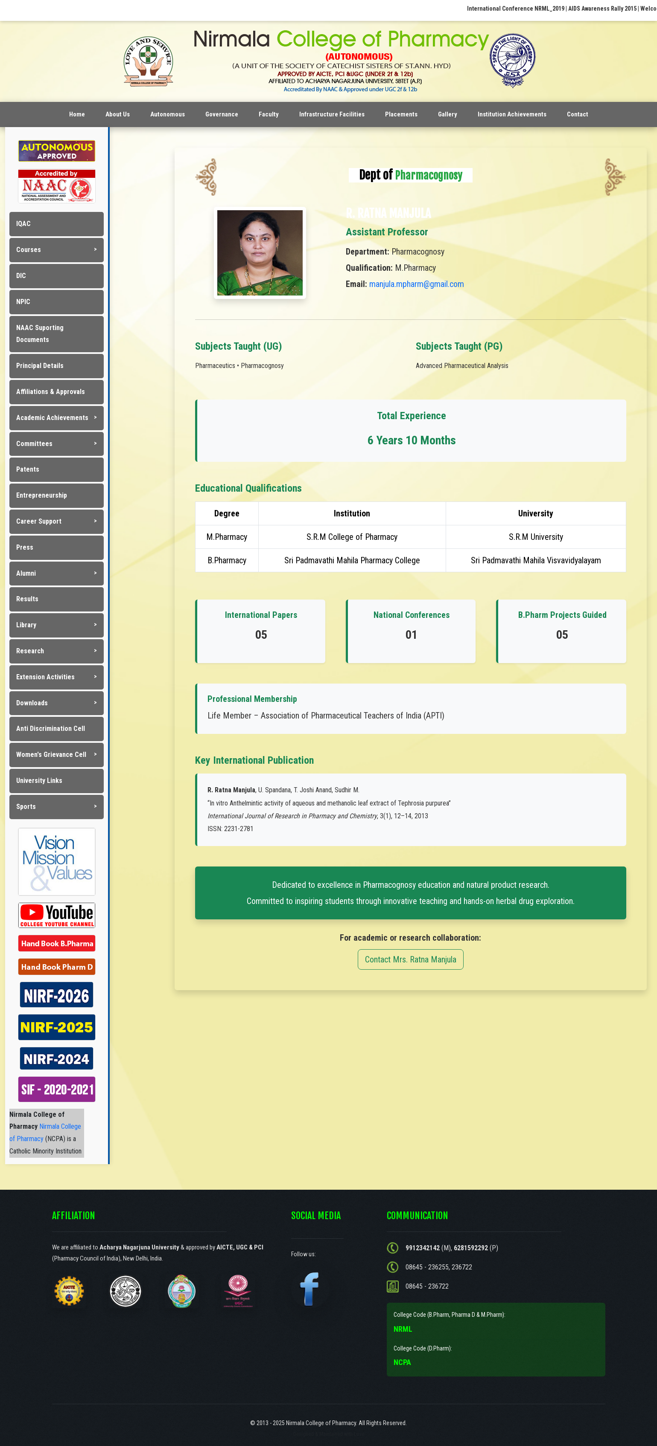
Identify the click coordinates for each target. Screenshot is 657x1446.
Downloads (32, 703)
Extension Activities (45, 677)
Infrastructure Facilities (332, 114)
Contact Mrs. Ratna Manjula (410, 959)
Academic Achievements (52, 418)
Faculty (269, 114)
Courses (28, 250)
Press (24, 547)
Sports (26, 807)
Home (77, 114)
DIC (21, 276)
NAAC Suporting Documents (40, 334)
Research (30, 651)
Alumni (26, 573)
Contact (577, 114)
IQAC (23, 224)
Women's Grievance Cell (51, 755)
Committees (34, 444)
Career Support (38, 521)
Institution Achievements (512, 114)
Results (27, 599)
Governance (221, 114)
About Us (117, 114)
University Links (39, 781)
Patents (27, 469)
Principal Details (40, 366)
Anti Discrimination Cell (50, 728)
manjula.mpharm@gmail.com (416, 284)
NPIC (23, 302)
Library (26, 625)
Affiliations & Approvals (50, 392)
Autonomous (167, 114)
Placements (401, 114)
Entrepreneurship (41, 495)
